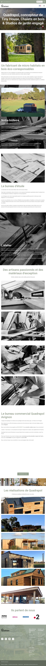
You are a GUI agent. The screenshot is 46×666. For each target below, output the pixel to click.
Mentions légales (4, 664)
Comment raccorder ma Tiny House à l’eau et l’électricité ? (41, 634)
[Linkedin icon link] (9, 639)
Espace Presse (32, 654)
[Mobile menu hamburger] (44, 5)
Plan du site (20, 664)
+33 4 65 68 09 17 (5, 1)
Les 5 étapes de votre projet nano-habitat (41, 639)
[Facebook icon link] (2, 639)
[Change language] (39, 5)
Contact (39, 1)
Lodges (30, 638)
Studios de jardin (32, 637)
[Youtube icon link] (6, 639)
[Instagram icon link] (13, 639)
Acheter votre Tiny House (31, 635)
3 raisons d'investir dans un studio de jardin (41, 643)
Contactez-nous (23, 473)
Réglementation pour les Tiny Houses (32, 651)
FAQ (30, 655)
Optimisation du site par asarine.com (31, 664)
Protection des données (13, 664)
